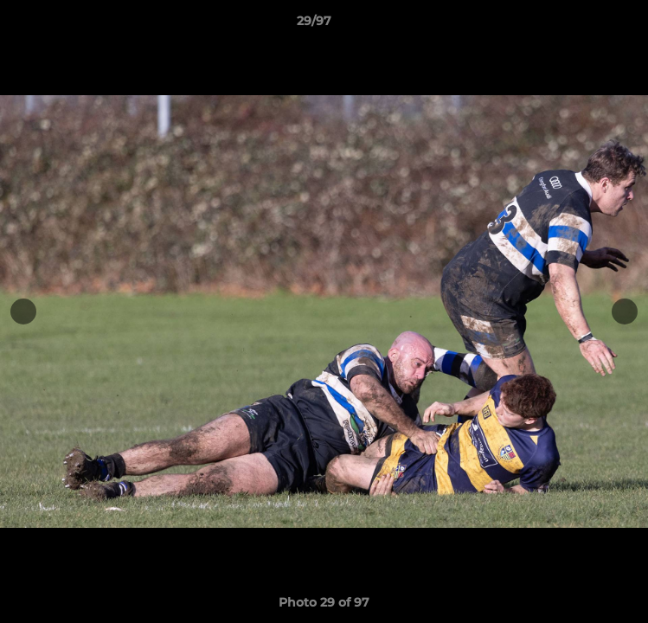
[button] (585, 25)
